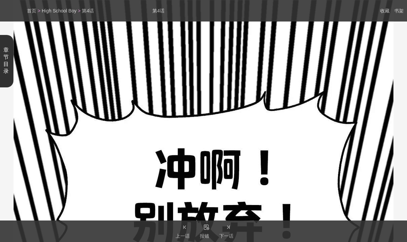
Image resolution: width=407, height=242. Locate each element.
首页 (31, 10)
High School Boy (59, 10)
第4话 (88, 10)
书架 (399, 10)
